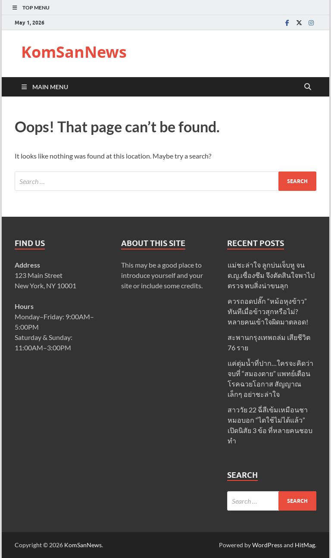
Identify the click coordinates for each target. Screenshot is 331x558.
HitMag (305, 545)
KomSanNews (74, 51)
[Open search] (307, 87)
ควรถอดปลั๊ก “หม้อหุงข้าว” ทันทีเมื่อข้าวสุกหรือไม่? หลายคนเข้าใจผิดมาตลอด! (268, 311)
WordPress (267, 545)
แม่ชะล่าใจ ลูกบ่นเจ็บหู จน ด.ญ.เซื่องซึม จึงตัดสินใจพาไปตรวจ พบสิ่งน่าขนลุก (271, 275)
